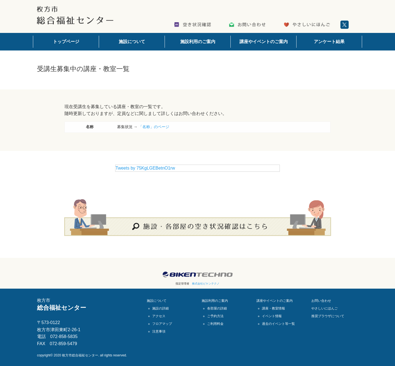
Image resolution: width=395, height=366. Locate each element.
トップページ (66, 41)
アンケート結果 (329, 41)
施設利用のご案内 (197, 41)
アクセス (158, 316)
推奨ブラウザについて (327, 316)
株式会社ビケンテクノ (205, 283)
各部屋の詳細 (217, 308)
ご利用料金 (215, 324)
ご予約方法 (215, 316)
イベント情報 (272, 316)
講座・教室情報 (273, 308)
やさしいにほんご (324, 308)
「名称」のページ (154, 127)
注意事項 (158, 331)
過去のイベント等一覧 (278, 324)
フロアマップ (162, 324)
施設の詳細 (160, 308)
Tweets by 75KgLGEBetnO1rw (145, 168)
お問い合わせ (321, 301)
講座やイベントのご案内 (263, 41)
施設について (132, 41)
